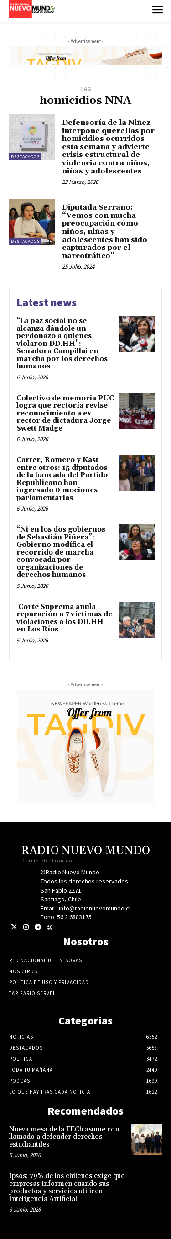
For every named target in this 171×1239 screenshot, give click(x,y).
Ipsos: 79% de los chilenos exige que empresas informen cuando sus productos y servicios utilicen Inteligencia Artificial (66, 1187)
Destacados (25, 157)
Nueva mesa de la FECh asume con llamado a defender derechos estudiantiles (64, 1137)
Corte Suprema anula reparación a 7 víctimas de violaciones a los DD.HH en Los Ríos (64, 618)
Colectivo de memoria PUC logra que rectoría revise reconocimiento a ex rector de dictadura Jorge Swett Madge (65, 413)
